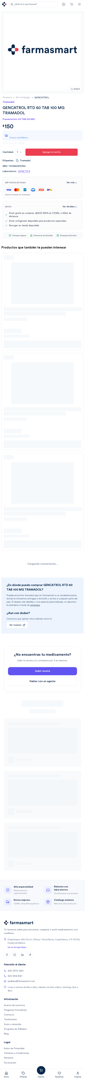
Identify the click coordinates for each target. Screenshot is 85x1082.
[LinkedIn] (22, 955)
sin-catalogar (23, 97)
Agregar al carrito (51, 152)
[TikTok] (30, 955)
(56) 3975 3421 (13, 971)
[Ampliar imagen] (75, 89)
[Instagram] (15, 955)
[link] (41, 97)
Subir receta (42, 684)
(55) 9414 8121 (13, 976)
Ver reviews (17, 625)
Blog (6, 1034)
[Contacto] (63, 4)
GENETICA (24, 171)
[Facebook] (7, 955)
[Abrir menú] (79, 4)
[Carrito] (71, 4)
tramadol (23, 160)
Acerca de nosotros (14, 1005)
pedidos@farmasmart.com (19, 981)
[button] (33, 4)
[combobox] (19, 152)
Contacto (9, 1015)
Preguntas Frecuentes (15, 1010)
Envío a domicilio (12, 1024)
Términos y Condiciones (16, 1053)
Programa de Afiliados (15, 1029)
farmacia (7, 97)
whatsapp (35, 605)
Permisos (8, 1058)
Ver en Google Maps (17, 947)
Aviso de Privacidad (14, 1048)
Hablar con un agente (42, 694)
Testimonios (10, 1019)
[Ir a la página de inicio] (4, 4)
